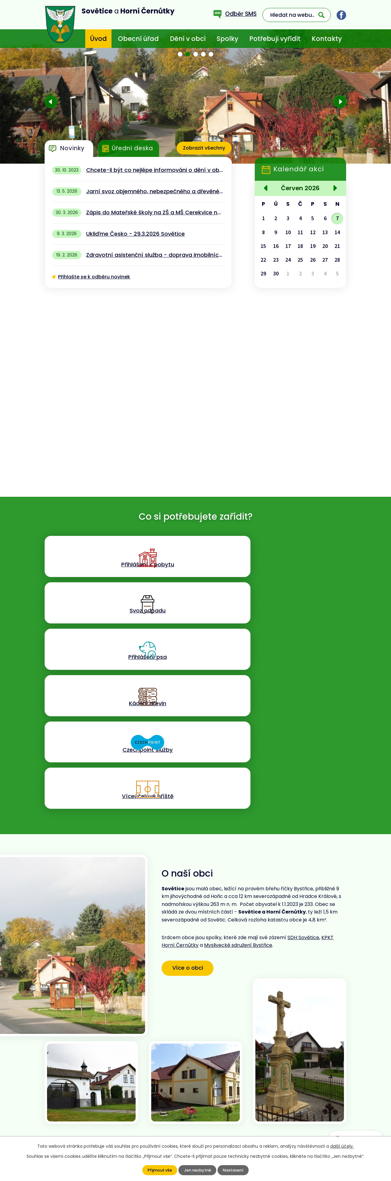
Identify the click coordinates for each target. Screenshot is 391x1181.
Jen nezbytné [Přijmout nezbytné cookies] (197, 1170)
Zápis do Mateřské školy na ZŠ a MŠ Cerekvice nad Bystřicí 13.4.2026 (155, 212)
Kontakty (327, 38)
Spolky (227, 38)
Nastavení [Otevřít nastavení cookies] (234, 1170)
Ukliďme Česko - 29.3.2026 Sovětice (135, 234)
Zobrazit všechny (202, 148)
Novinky (72, 148)
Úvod (98, 38)
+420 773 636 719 (146, 1113)
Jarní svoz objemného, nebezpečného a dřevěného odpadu (155, 191)
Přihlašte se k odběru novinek (94, 276)
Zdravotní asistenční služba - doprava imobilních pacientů (155, 255)
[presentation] (51, 101)
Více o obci (192, 803)
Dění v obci (188, 38)
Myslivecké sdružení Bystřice (238, 781)
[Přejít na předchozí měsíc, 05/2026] (266, 189)
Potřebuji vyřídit (275, 38)
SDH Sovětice (303, 773)
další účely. (342, 1146)
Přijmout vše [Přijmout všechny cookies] (158, 1170)
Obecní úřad (138, 38)
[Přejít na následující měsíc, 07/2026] (334, 189)
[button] (180, 54)
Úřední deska (132, 148)
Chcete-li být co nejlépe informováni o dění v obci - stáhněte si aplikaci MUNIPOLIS (155, 170)
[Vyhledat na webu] (296, 15)
